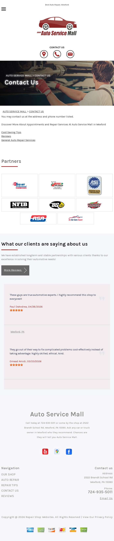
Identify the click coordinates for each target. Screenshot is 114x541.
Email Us (106, 498)
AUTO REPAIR (10, 480)
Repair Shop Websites (40, 517)
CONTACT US (42, 75)
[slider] (16, 310)
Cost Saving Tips (11, 132)
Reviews (6, 136)
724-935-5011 (48, 422)
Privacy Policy (104, 517)
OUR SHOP (8, 474)
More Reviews (15, 270)
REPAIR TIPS (9, 485)
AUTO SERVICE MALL (19, 75)
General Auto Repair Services (18, 140)
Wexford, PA (18, 331)
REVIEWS (7, 496)
